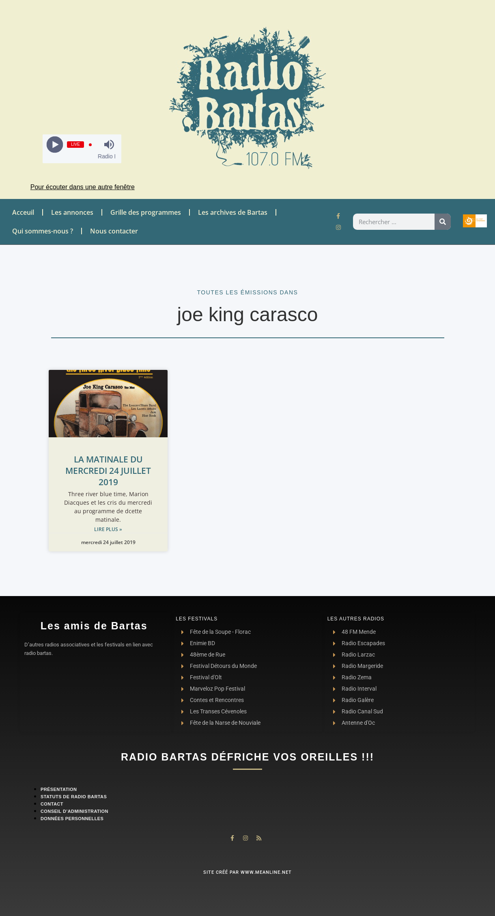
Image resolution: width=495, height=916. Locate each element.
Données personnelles (72, 818)
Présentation (59, 789)
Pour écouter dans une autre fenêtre (82, 187)
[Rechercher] (443, 222)
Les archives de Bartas (232, 212)
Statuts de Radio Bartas (74, 796)
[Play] (55, 144)
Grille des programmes (145, 212)
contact (52, 804)
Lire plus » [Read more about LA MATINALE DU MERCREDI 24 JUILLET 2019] (108, 529)
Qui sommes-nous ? (42, 231)
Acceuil (23, 212)
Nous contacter (114, 231)
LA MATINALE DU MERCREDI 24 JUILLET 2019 (108, 471)
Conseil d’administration (74, 811)
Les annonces (72, 212)
